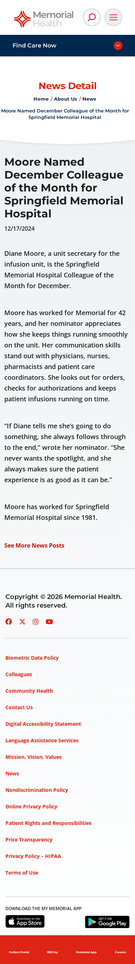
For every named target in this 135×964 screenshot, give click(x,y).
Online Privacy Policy (31, 806)
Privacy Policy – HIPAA (33, 856)
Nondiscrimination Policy (36, 790)
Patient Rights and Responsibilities (48, 823)
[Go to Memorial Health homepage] (44, 21)
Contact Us (19, 707)
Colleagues (18, 674)
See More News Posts (34, 545)
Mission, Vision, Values (33, 756)
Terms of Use (21, 872)
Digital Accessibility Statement (43, 723)
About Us (65, 99)
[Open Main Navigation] (113, 17)
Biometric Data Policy (32, 657)
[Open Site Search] (92, 17)
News (89, 99)
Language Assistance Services (41, 740)
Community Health (29, 690)
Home (41, 99)
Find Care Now (35, 45)
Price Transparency (29, 839)
